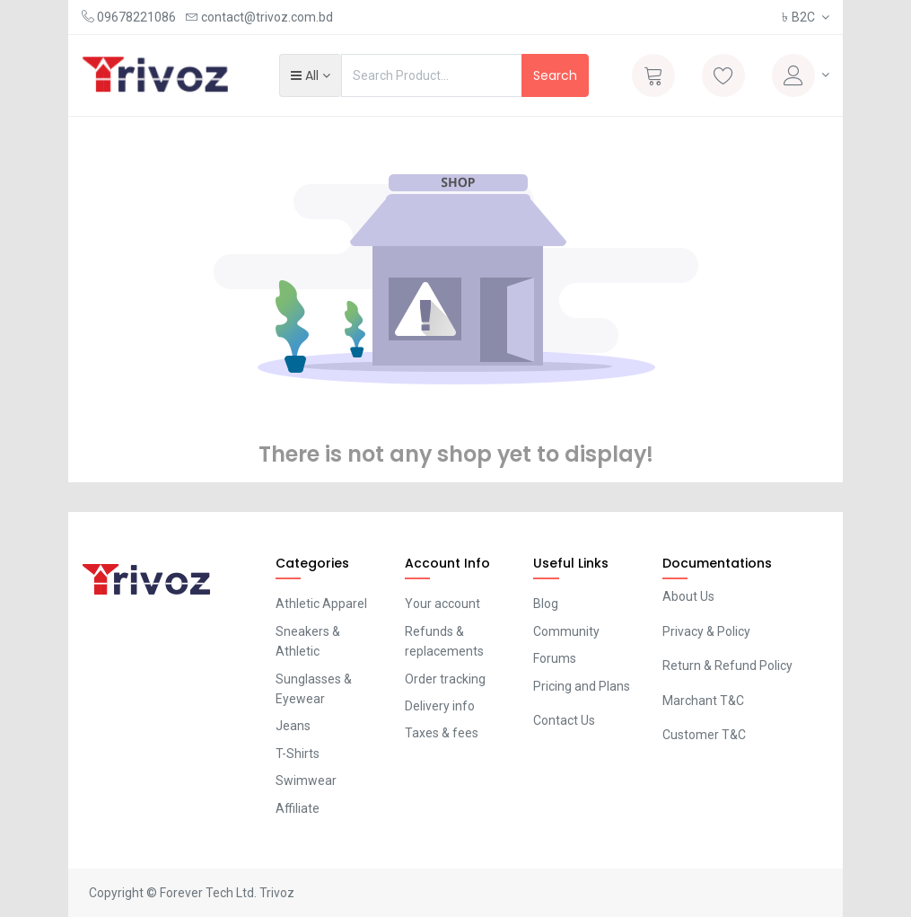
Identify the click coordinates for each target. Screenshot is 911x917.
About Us (688, 596)
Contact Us (564, 720)
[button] (310, 75)
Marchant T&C (703, 700)
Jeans (293, 726)
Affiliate (298, 808)
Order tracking (445, 679)
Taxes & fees (441, 733)
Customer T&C (704, 734)
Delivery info (440, 706)
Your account (442, 603)
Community (566, 631)
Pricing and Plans (581, 686)
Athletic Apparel (321, 603)
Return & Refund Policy (727, 665)
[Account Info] (800, 75)
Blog (545, 603)
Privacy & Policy (706, 631)
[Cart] (653, 75)
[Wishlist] (723, 75)
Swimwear (306, 780)
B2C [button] (800, 17)
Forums (554, 658)
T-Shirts (298, 753)
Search (555, 75)
